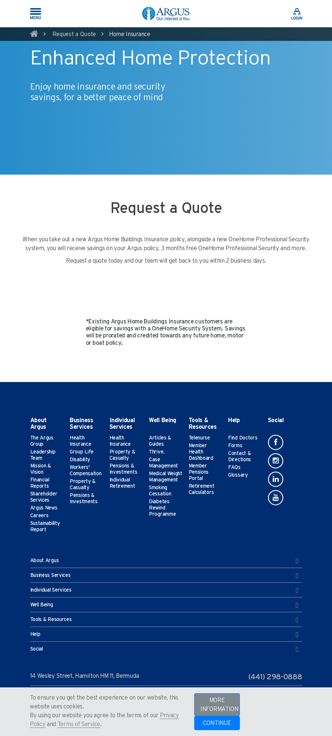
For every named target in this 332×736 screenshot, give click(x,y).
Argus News (43, 508)
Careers (39, 515)
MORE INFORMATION (219, 704)
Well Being (164, 605)
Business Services (164, 575)
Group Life (82, 452)
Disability (80, 459)
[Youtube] (275, 497)
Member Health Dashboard (201, 452)
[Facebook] (275, 442)
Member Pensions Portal (199, 472)
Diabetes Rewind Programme (162, 508)
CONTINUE (217, 723)
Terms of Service (78, 724)
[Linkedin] (275, 479)
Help (164, 634)
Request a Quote (74, 34)
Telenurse (199, 438)
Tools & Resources (164, 620)
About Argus (164, 561)
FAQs (234, 467)
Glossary (238, 475)
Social (164, 649)
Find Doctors (242, 438)
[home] (34, 35)
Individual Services (164, 590)
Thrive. (157, 452)
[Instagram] (275, 461)
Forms (235, 445)
